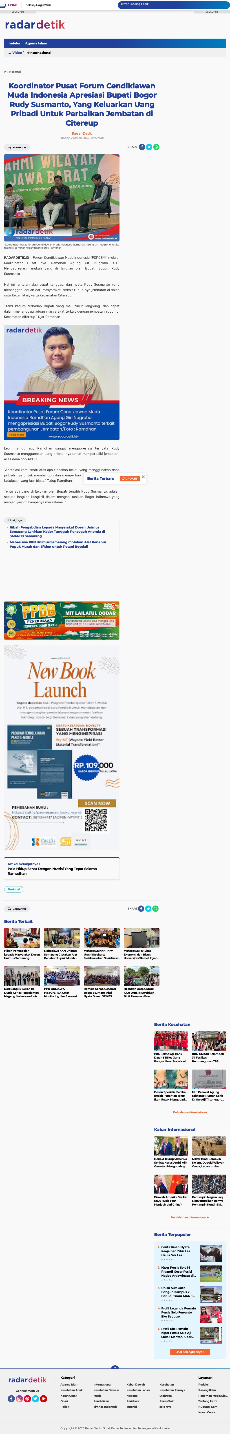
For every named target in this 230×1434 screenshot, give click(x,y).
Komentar (17, 909)
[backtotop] (115, 1369)
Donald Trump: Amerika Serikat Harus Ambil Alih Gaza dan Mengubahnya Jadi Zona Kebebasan (170, 1163)
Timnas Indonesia (105, 1406)
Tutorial (131, 1406)
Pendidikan (101, 1401)
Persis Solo (166, 1401)
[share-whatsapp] (156, 147)
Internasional (40, 53)
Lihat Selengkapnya (190, 1352)
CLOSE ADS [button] (18, 12)
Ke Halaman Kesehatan (190, 1112)
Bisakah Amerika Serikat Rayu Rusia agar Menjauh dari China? (171, 1200)
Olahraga (165, 1395)
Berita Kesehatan (172, 1024)
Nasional (14, 889)
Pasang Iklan (207, 1390)
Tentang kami (207, 1401)
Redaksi (203, 1384)
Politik (64, 1406)
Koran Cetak (68, 1395)
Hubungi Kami (208, 1406)
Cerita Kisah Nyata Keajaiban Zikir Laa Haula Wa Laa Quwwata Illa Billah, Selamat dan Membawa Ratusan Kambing (176, 1251)
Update (129, 478)
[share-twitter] (149, 147)
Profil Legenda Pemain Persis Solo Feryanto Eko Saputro (178, 1312)
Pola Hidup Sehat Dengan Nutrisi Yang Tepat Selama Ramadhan (52, 871)
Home (12, 5)
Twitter (37, 1400)
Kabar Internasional (174, 1129)
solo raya (165, 1406)
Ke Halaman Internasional (190, 1217)
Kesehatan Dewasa (106, 1390)
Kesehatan (166, 1384)
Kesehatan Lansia (138, 1390)
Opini (64, 1401)
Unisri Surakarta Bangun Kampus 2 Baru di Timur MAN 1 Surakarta (176, 1292)
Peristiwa (132, 1401)
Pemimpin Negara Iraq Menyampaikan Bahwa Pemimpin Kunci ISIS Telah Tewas (207, 1201)
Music (97, 1395)
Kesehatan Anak (71, 1390)
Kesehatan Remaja (172, 1390)
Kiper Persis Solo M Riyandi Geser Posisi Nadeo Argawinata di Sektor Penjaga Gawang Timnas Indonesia (177, 1272)
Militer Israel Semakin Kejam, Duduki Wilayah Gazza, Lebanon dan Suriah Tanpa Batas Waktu (208, 1163)
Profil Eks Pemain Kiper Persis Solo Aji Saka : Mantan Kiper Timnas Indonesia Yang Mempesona (176, 1333)
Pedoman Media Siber (213, 1395)
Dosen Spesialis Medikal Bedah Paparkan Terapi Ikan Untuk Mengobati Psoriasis (170, 1096)
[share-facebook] (142, 147)
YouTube (46, 1400)
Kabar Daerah (135, 1384)
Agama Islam (36, 43)
